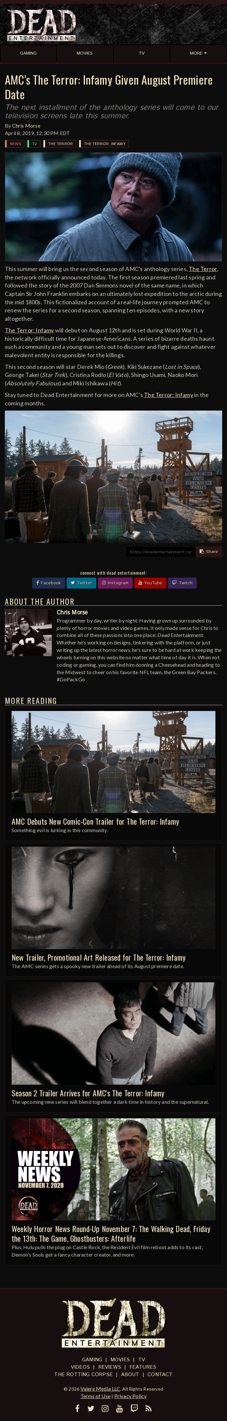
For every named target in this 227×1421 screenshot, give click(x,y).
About (130, 1374)
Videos (80, 1367)
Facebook (48, 583)
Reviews (109, 1367)
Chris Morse (26, 125)
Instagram (115, 583)
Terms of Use (95, 1396)
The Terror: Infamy (105, 144)
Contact (160, 1374)
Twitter (81, 583)
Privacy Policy (130, 1396)
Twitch (182, 583)
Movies (120, 1360)
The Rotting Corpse (83, 1374)
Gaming (92, 1360)
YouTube (150, 583)
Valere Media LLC (100, 1388)
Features (142, 1367)
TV (34, 144)
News (15, 144)
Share (209, 552)
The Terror (60, 144)
